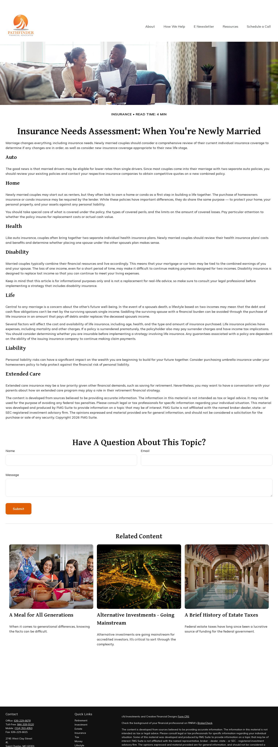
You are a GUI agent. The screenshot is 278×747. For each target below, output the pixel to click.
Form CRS (183, 705)
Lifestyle (79, 734)
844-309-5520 (25, 713)
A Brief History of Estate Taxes (221, 604)
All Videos (81, 742)
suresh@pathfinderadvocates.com (26, 741)
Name (10, 440)
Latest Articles (83, 738)
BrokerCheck (205, 712)
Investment (81, 713)
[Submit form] (18, 498)
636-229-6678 (22, 709)
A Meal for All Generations (41, 604)
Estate (78, 718)
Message (12, 464)
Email (145, 440)
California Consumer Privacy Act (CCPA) (243, 744)
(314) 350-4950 (23, 717)
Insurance (80, 722)
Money (78, 730)
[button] (150, 15)
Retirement (81, 709)
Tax (77, 726)
